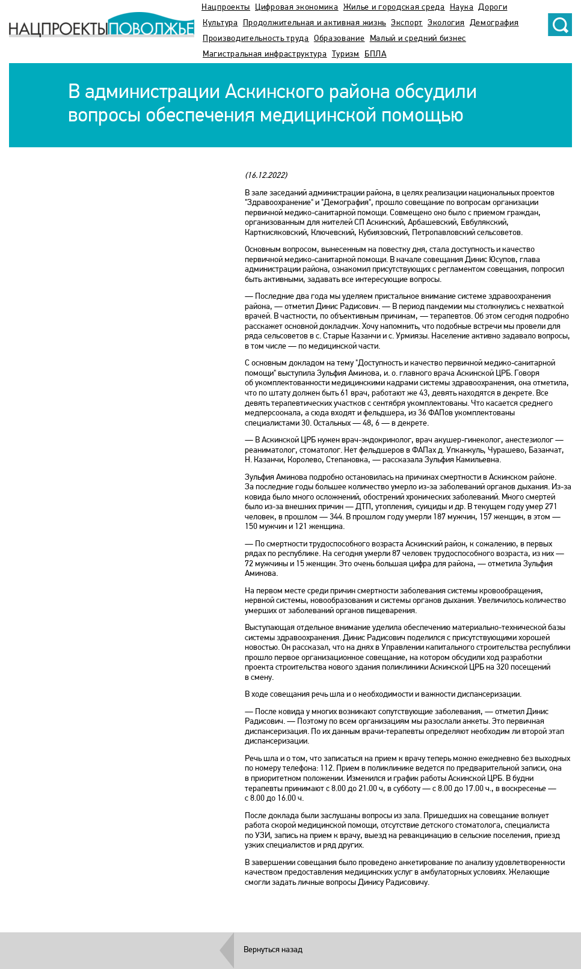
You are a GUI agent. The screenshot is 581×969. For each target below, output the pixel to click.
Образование (339, 38)
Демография (494, 23)
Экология (446, 23)
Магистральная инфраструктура (265, 54)
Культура (220, 23)
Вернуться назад (273, 950)
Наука (462, 7)
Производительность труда (256, 38)
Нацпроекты (225, 7)
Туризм (346, 54)
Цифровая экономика (297, 7)
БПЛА (375, 54)
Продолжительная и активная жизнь (314, 23)
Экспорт (407, 23)
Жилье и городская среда (394, 7)
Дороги (492, 7)
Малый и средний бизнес (418, 38)
